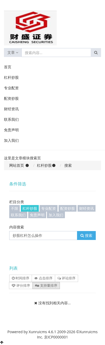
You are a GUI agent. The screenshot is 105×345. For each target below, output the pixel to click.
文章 (12, 52)
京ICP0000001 (56, 336)
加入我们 (11, 140)
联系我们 (11, 119)
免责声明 (11, 129)
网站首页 (16, 165)
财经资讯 (11, 108)
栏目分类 (16, 201)
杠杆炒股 (11, 77)
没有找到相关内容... (54, 302)
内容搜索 (16, 226)
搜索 (86, 235)
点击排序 (43, 278)
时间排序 (20, 278)
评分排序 (21, 285)
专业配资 (11, 87)
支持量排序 (46, 285)
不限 (14, 208)
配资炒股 (11, 98)
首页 (7, 66)
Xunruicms (38, 331)
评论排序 (66, 278)
